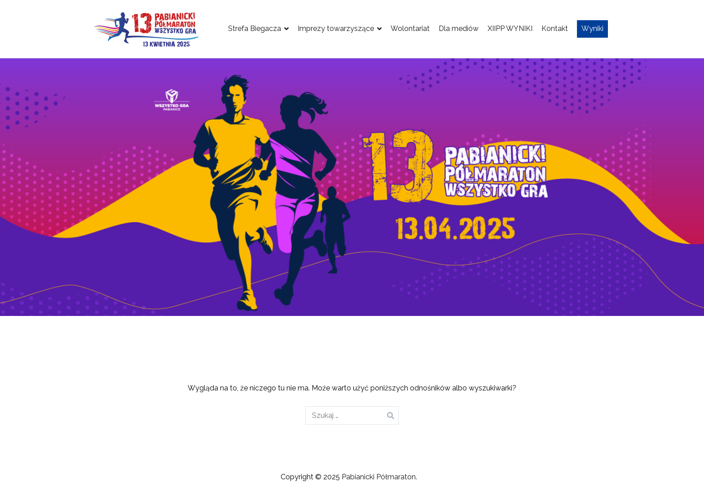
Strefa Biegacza (254, 28)
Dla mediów (459, 28)
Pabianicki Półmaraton (379, 477)
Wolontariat (410, 28)
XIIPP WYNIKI (510, 28)
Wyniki (592, 28)
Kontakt (554, 28)
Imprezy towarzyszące (336, 28)
